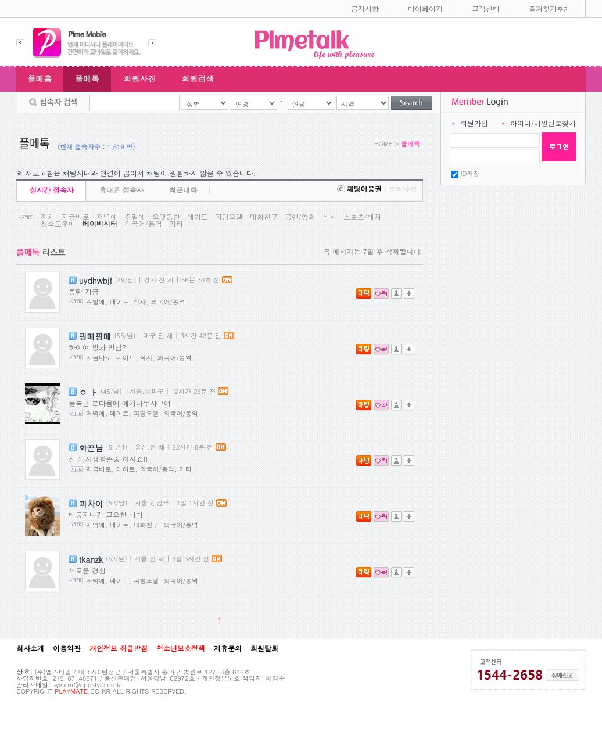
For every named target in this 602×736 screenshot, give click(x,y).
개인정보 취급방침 (118, 648)
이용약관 (67, 648)
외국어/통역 (143, 223)
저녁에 (106, 216)
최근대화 (183, 190)
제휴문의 (228, 648)
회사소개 (30, 648)
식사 (329, 216)
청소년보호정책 (180, 648)
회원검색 (198, 78)
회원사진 (140, 78)
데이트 (197, 216)
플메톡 (87, 78)
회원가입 (474, 123)
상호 (23, 671)
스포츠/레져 (362, 216)
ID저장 (470, 173)
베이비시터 (100, 223)
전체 (48, 216)
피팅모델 (229, 216)
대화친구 (264, 216)
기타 (176, 223)
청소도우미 (58, 223)
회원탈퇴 (264, 648)
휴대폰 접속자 (121, 190)
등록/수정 (403, 189)
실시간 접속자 (52, 190)
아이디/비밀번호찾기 (543, 123)
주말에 (134, 216)
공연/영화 (300, 216)
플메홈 (40, 78)
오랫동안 (166, 216)
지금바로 (75, 216)
